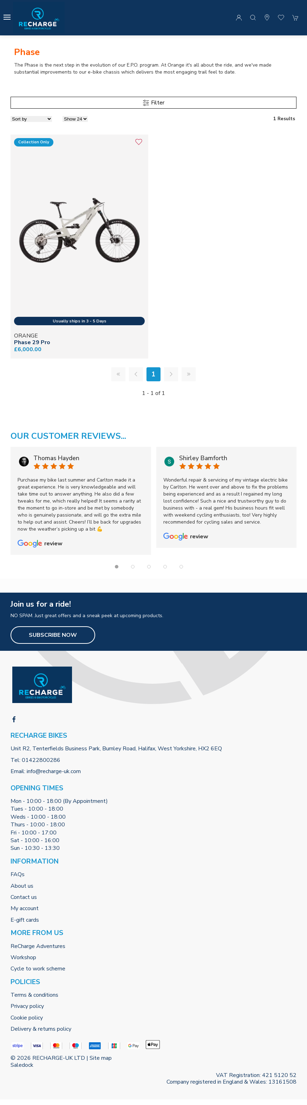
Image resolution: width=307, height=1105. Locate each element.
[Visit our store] (267, 17)
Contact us (24, 897)
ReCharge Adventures (38, 946)
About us (22, 886)
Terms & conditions (34, 995)
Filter (153, 103)
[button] (7, 17)
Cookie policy (27, 1018)
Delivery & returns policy (41, 1029)
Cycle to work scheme (38, 969)
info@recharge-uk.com (54, 771)
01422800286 (41, 760)
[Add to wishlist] (138, 144)
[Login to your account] (239, 17)
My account (25, 908)
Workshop (23, 957)
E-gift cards (25, 920)
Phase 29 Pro (32, 342)
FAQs (18, 874)
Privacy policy (27, 1006)
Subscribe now (53, 635)
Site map (101, 1058)
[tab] (116, 566)
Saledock (22, 1065)
